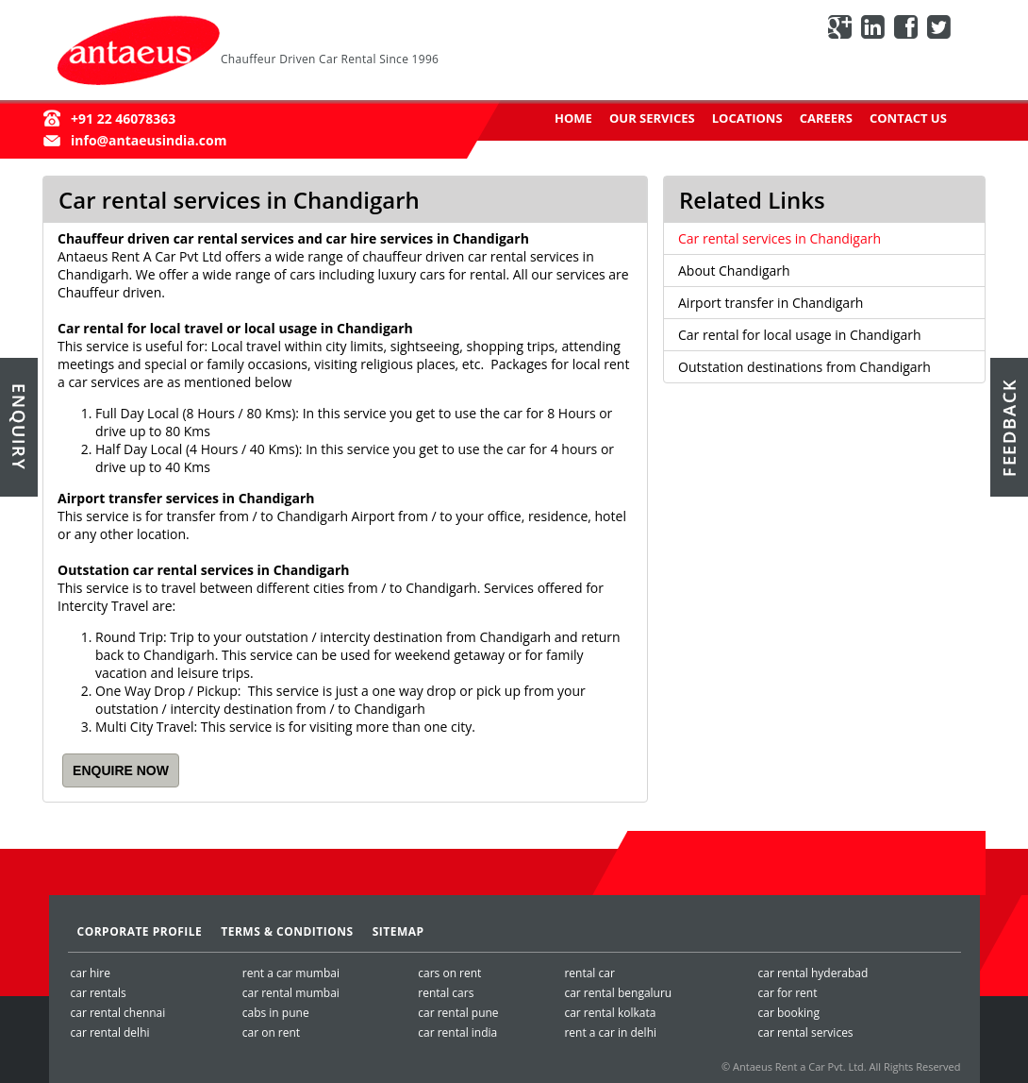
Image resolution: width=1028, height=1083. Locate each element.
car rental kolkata (609, 1013)
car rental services (805, 1032)
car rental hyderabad (812, 973)
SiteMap (398, 931)
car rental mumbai (291, 993)
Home (573, 118)
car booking (788, 1013)
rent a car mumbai (291, 973)
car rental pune (458, 1013)
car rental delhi (110, 1032)
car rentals (98, 993)
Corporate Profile (140, 931)
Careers (826, 118)
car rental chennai (118, 1013)
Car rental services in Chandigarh (779, 238)
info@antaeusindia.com (148, 140)
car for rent (787, 993)
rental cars (445, 993)
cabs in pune (275, 1013)
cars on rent (449, 973)
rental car (589, 973)
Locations (747, 118)
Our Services (652, 118)
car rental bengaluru (618, 993)
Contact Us (908, 118)
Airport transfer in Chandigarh (770, 303)
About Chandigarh (734, 270)
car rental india (457, 1032)
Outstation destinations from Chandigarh (804, 367)
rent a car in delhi (610, 1032)
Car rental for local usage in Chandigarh (799, 335)
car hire (90, 973)
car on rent (271, 1032)
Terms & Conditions (287, 931)
